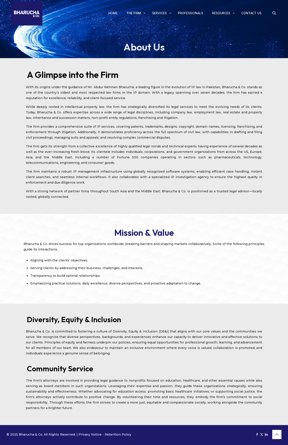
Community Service (60, 368)
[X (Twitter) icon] (261, 434)
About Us (144, 50)
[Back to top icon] (276, 434)
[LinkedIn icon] (266, 434)
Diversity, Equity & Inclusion (74, 319)
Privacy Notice (90, 434)
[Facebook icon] (257, 434)
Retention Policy (118, 434)
